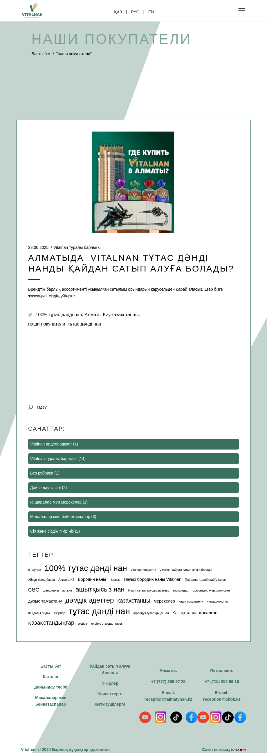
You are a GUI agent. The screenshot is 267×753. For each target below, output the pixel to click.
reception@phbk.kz (222, 699)
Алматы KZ (97, 314)
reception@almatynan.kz (168, 699)
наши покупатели (46, 323)
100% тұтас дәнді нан (58, 314)
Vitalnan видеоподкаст (51, 444)
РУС (135, 12)
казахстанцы (125, 314)
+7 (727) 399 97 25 (168, 681)
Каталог (51, 676)
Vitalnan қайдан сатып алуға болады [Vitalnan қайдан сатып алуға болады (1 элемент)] (185, 570)
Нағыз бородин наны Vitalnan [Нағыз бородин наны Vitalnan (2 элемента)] (153, 579)
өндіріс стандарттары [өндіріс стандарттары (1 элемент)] (106, 623)
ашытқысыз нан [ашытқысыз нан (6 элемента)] (100, 589)
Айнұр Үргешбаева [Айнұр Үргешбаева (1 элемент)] (41, 579)
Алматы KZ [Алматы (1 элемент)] (66, 579)
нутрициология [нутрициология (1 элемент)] (217, 601)
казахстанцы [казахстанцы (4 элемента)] (133, 600)
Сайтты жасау (224, 749)
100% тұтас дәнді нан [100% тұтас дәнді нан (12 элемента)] (85, 568)
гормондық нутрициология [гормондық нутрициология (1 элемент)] (211, 590)
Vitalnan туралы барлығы (76, 247)
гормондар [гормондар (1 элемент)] (180, 590)
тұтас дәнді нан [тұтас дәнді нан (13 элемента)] (99, 611)
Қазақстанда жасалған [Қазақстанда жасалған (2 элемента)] (195, 612)
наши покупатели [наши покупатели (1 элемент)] (190, 601)
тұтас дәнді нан (84, 323)
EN (151, 12)
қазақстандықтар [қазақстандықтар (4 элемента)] (51, 622)
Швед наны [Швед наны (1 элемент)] (51, 590)
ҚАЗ (118, 12)
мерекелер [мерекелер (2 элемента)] (164, 601)
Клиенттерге (110, 693)
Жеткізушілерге (109, 704)
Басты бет (41, 53)
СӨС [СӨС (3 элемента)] (33, 590)
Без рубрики (41, 473)
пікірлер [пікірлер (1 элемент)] (59, 613)
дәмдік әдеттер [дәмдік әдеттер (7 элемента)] (89, 600)
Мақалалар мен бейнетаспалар (60, 516)
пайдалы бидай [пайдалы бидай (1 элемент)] (39, 613)
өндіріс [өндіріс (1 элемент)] (83, 623)
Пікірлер (110, 683)
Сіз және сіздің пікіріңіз (52, 531)
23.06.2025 (38, 247)
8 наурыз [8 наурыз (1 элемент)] (34, 570)
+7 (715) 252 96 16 (222, 681)
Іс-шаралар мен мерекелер (56, 502)
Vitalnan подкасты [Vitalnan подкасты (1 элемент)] (143, 570)
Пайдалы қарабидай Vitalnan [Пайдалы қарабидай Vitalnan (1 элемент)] (206, 579)
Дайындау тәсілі (45, 487)
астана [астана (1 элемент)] (67, 590)
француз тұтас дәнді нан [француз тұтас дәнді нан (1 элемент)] (151, 613)
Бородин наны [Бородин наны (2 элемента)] (92, 579)
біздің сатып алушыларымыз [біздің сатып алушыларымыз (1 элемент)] (148, 590)
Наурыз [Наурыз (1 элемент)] (114, 579)
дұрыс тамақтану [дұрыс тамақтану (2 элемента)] (45, 601)
